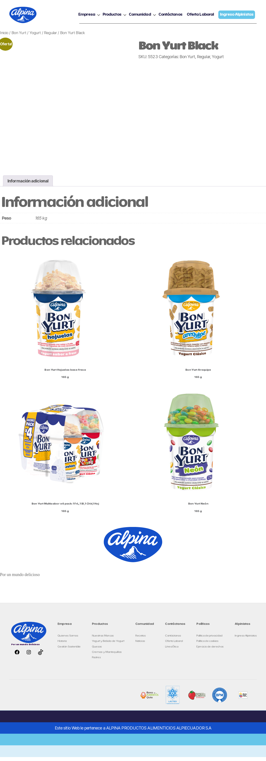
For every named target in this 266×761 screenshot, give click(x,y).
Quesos (97, 650)
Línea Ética (171, 650)
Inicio (4, 36)
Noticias (140, 645)
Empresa (86, 16)
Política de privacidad (209, 639)
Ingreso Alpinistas (246, 639)
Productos (112, 16)
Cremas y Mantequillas (107, 656)
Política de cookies (207, 645)
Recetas (140, 639)
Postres (96, 661)
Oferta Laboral (200, 16)
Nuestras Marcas (103, 639)
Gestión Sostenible (69, 650)
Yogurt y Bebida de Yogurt (108, 645)
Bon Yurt (18, 36)
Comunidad (140, 16)
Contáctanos (170, 16)
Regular (50, 36)
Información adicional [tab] (27, 184)
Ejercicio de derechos (209, 650)
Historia (62, 645)
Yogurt (35, 36)
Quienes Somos (68, 639)
